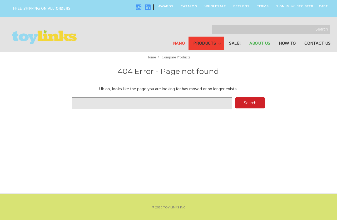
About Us (259, 43)
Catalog (189, 6)
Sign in (282, 6)
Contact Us (317, 43)
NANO (179, 43)
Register (304, 6)
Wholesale (215, 6)
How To (287, 43)
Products (206, 43)
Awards (166, 6)
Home (151, 57)
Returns (241, 6)
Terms (263, 6)
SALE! (235, 43)
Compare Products (176, 57)
